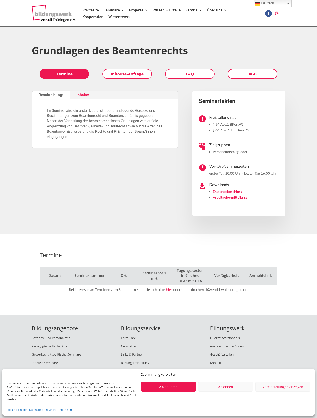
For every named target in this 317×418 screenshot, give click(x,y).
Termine (64, 74)
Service (191, 11)
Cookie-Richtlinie (17, 410)
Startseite (90, 11)
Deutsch (264, 3)
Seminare (112, 11)
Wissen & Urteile (167, 11)
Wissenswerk (119, 17)
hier (169, 289)
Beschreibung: (51, 95)
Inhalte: (83, 95)
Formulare (128, 338)
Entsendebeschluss (227, 191)
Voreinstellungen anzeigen (283, 386)
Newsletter (128, 346)
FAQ (190, 74)
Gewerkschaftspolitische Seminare (56, 354)
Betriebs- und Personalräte (51, 338)
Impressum (66, 410)
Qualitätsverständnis (225, 338)
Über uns (214, 11)
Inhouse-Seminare (45, 363)
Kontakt (215, 363)
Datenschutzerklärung (43, 410)
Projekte (136, 11)
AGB (252, 74)
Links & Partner (132, 354)
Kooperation (92, 17)
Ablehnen (225, 386)
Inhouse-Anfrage (127, 74)
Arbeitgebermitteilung (230, 197)
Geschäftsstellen (222, 354)
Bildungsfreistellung (135, 363)
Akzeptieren (168, 386)
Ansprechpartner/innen (227, 346)
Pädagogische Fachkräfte (49, 346)
